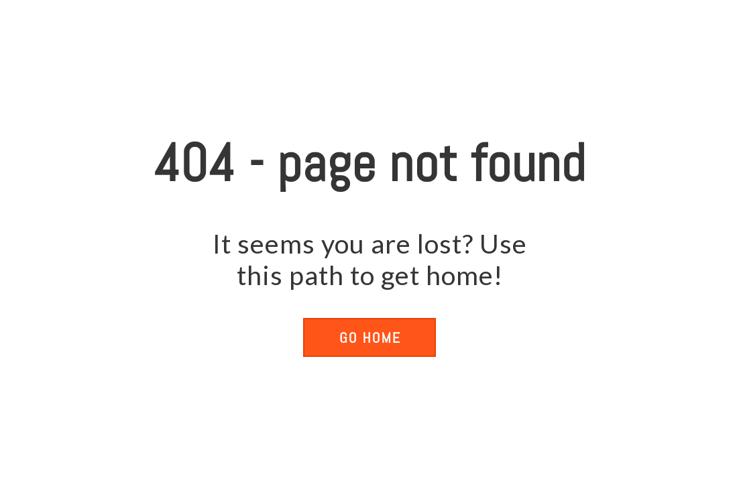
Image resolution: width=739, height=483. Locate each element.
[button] (369, 337)
